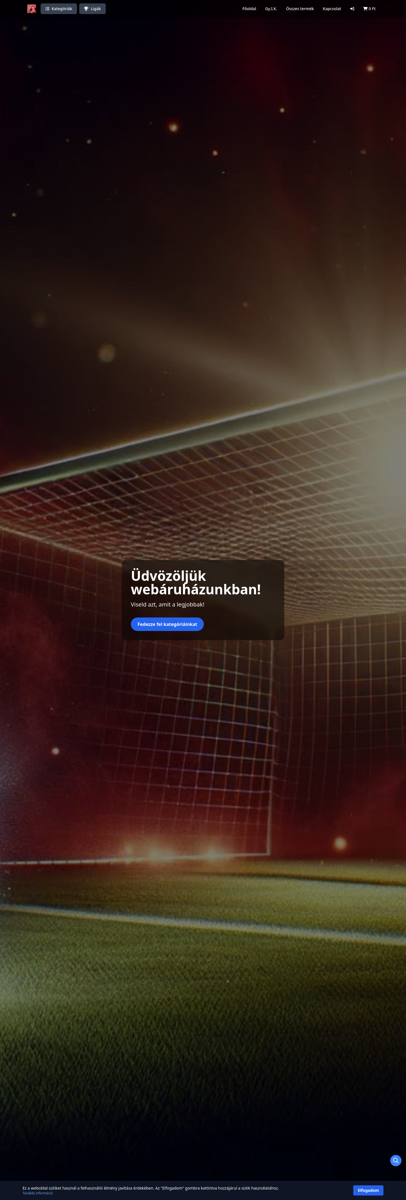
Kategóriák (58, 8)
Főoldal (249, 8)
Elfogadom (368, 1190)
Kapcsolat (332, 8)
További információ (38, 1193)
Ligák (92, 8)
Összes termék (300, 8)
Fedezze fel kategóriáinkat (167, 624)
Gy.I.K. (271, 8)
